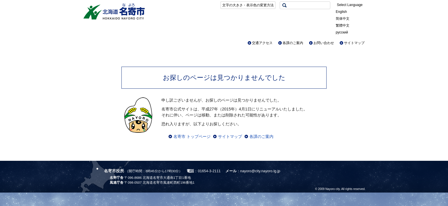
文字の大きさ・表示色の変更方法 (248, 5)
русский (342, 32)
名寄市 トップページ (192, 136)
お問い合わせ (323, 43)
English (341, 12)
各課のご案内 (293, 43)
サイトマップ (354, 43)
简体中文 (342, 19)
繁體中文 (342, 25)
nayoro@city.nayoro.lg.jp (260, 171)
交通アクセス (262, 43)
